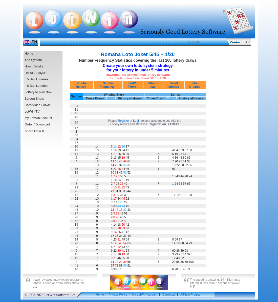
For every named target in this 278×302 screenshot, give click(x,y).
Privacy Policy (118, 294)
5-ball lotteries (174, 85)
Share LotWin (34, 131)
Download (168, 294)
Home (29, 53)
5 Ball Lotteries (37, 79)
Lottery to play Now (38, 92)
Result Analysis (35, 73)
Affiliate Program (191, 294)
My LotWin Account (38, 118)
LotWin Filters (133, 85)
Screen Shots (34, 98)
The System (33, 60)
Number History (82, 85)
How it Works (34, 66)
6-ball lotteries (195, 85)
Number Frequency (108, 85)
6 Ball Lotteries (37, 86)
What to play (153, 85)
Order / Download (37, 124)
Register (123, 120)
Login (136, 120)
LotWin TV (32, 111)
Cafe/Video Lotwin (38, 105)
